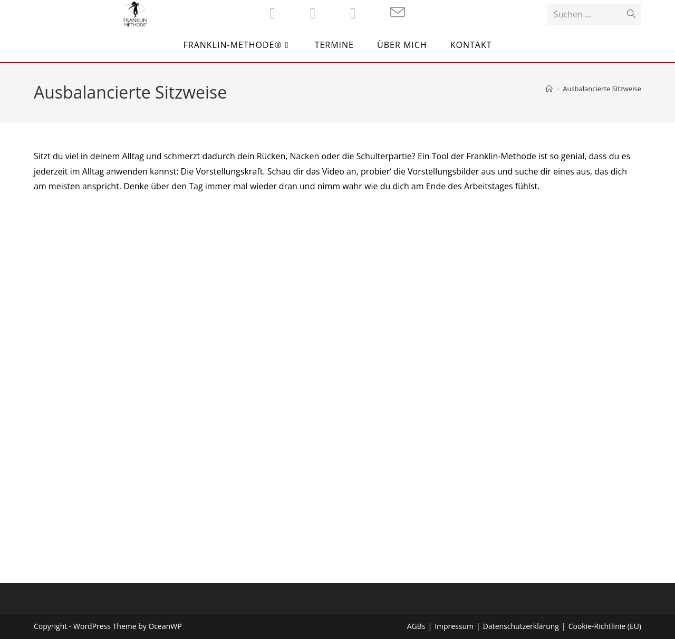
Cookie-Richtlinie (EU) (604, 626)
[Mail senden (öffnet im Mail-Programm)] (397, 12)
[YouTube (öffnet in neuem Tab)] (353, 13)
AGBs (416, 626)
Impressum (454, 626)
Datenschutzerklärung (521, 626)
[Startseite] (549, 88)
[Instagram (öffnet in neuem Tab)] (313, 13)
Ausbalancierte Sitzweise (602, 88)
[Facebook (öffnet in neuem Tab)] (272, 13)
